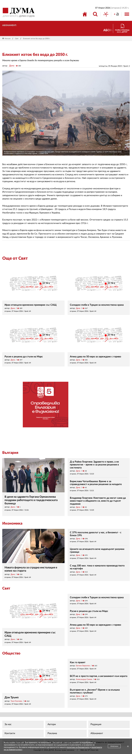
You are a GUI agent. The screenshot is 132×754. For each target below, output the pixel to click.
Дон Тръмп (12, 697)
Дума (11, 66)
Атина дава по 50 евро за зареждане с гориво (95, 356)
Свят (17, 38)
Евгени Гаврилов (83, 666)
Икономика (12, 523)
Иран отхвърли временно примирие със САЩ (31, 305)
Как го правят (77, 662)
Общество (11, 653)
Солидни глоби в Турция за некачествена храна (97, 305)
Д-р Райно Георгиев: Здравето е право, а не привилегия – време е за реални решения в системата (94, 465)
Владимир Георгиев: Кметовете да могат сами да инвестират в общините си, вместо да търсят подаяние (98, 501)
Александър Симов (84, 679)
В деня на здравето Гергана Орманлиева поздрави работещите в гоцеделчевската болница (31, 500)
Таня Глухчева (16, 701)
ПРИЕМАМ (114, 746)
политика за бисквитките (78, 747)
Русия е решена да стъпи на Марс (24, 356)
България (10, 453)
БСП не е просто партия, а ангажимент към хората (98, 676)
